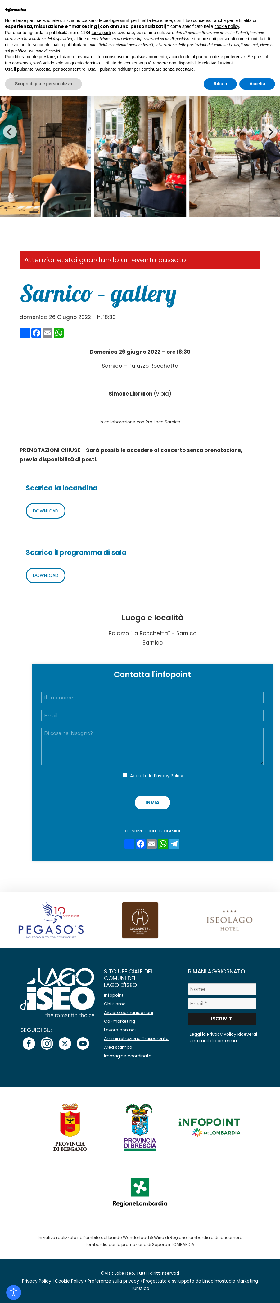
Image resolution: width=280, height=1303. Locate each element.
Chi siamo (115, 1004)
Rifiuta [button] (220, 83)
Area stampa (118, 1047)
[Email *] (222, 1003)
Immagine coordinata (127, 1056)
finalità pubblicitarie (68, 44)
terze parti (101, 32)
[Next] (270, 132)
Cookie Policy (69, 1281)
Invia (152, 802)
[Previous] (10, 132)
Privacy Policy (168, 776)
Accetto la (156, 776)
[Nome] (222, 989)
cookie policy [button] (227, 26)
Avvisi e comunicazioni (128, 1012)
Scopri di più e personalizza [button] (43, 83)
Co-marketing (119, 1021)
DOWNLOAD (45, 511)
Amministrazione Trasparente (136, 1038)
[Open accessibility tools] (13, 1292)
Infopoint (114, 995)
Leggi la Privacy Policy (213, 1034)
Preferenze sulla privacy (113, 1281)
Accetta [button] (257, 83)
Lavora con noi (120, 1030)
